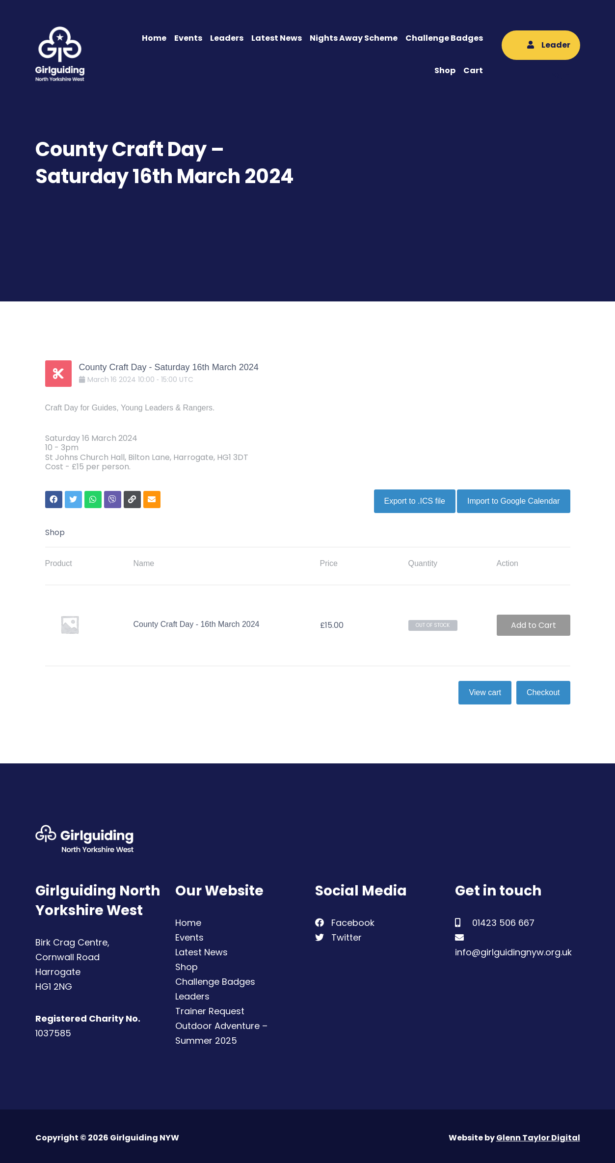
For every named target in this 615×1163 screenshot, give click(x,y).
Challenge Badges (444, 38)
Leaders (226, 38)
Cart (473, 70)
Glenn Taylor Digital (538, 1134)
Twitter (338, 934)
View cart (485, 689)
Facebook (344, 919)
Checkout (543, 689)
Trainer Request (209, 1007)
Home (154, 38)
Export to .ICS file (411, 497)
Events (188, 38)
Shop (444, 70)
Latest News (276, 38)
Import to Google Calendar (513, 497)
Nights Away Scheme (354, 38)
